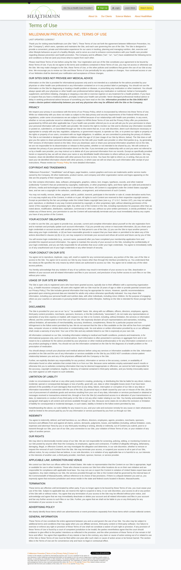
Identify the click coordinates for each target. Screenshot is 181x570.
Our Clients (106, 16)
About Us (92, 16)
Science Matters (123, 16)
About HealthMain (143, 16)
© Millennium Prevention (36, 553)
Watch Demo (146, 8)
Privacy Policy (63, 162)
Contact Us (72, 553)
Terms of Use (51, 553)
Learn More (130, 8)
